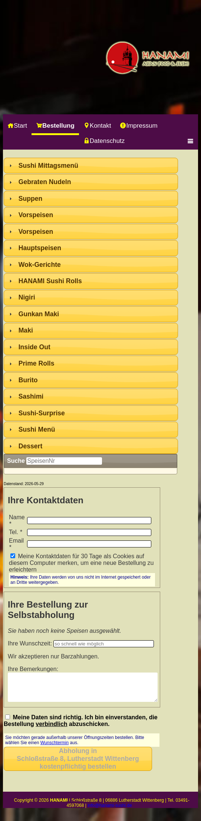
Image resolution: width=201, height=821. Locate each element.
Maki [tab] (20, 330)
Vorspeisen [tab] (30, 215)
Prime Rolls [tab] (31, 363)
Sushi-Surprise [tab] (36, 413)
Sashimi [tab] (25, 396)
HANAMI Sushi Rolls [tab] (44, 281)
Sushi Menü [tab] (31, 429)
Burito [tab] (22, 380)
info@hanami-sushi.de (110, 811)
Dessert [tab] (24, 446)
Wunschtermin (54, 748)
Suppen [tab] (24, 198)
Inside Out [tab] (28, 347)
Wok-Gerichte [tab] (34, 264)
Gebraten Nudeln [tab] (39, 182)
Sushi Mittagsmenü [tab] (42, 165)
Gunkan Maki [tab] (33, 314)
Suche (16, 461)
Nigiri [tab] (21, 297)
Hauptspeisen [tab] (34, 248)
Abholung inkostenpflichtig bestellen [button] (78, 764)
